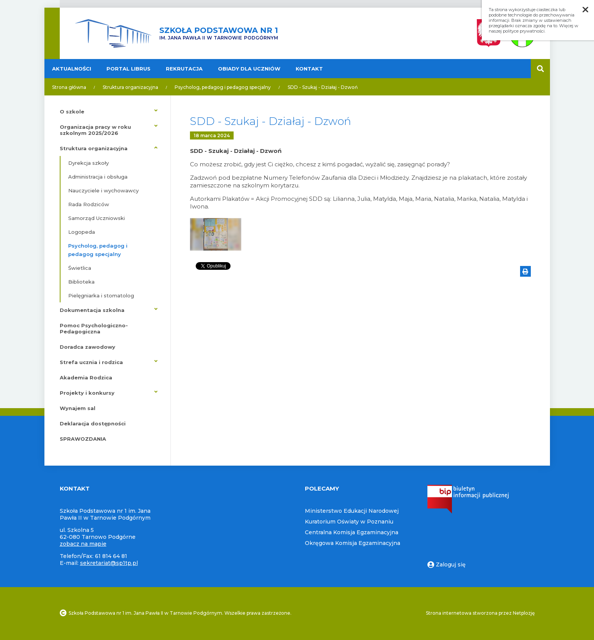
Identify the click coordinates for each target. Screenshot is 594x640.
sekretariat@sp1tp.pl (109, 563)
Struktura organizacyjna (130, 87)
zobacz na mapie (83, 543)
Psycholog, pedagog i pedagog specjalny (223, 87)
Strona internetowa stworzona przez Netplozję (480, 613)
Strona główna (69, 87)
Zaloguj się (446, 564)
